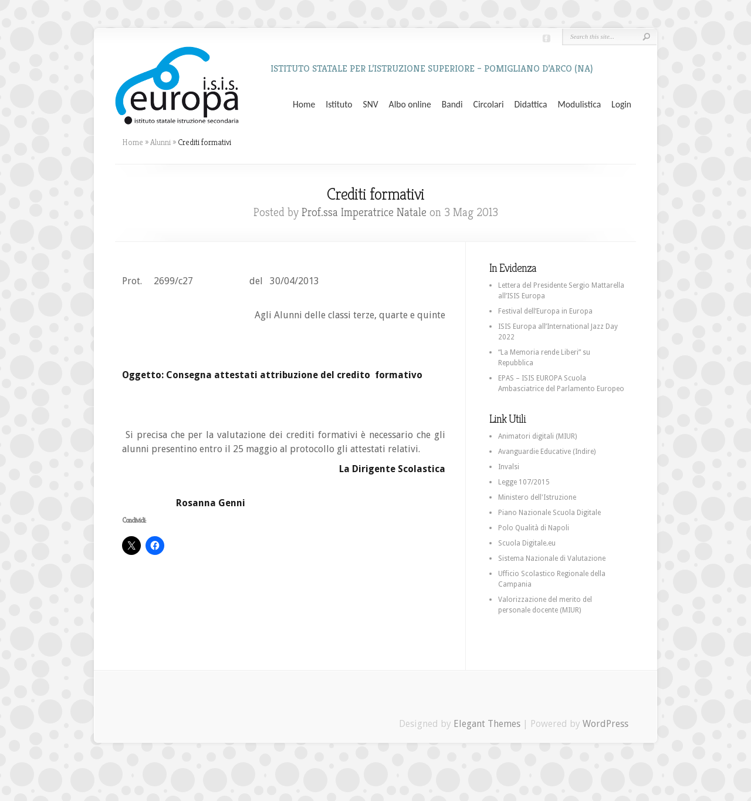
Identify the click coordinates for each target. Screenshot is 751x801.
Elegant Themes (487, 723)
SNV (370, 104)
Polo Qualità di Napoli (533, 528)
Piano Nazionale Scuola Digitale (549, 513)
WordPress (605, 723)
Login (621, 104)
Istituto (339, 104)
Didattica (530, 104)
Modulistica (579, 104)
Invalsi (508, 467)
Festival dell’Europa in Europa (545, 311)
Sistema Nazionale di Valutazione (551, 558)
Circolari (488, 104)
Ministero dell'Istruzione (537, 497)
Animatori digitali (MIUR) (537, 436)
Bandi (452, 104)
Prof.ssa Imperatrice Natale (364, 212)
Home (304, 104)
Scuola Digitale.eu (527, 543)
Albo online (410, 104)
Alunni (160, 142)
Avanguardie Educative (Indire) (547, 451)
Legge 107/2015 (524, 482)
